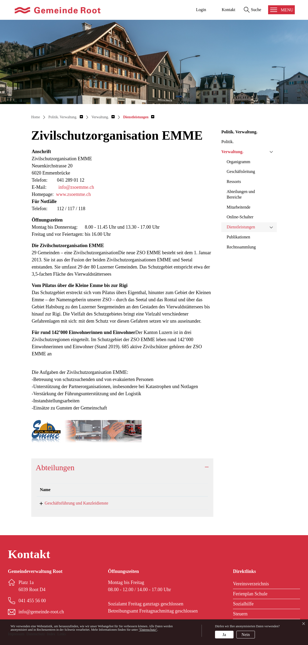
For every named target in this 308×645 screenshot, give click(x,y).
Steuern (240, 613)
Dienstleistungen (241, 227)
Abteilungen (55, 467)
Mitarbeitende (238, 207)
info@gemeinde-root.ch (177, 503)
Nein (245, 634)
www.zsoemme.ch (73, 194)
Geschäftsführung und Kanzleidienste (72, 503)
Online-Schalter (240, 217)
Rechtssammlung (241, 247)
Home (35, 117)
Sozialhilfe (243, 603)
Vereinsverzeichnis (251, 583)
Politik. (227, 141)
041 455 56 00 (133, 503)
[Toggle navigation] (281, 10)
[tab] (122, 468)
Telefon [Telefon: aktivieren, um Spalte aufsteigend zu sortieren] (127, 489)
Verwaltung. (232, 151)
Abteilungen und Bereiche (241, 194)
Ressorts (234, 181)
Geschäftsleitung (241, 171)
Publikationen (238, 237)
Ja (224, 634)
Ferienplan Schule (250, 593)
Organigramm (238, 161)
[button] (65, 117)
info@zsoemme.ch (76, 187)
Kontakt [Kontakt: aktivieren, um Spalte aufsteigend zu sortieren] (164, 489)
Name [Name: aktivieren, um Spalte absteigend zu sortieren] (45, 489)
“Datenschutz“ (148, 630)
